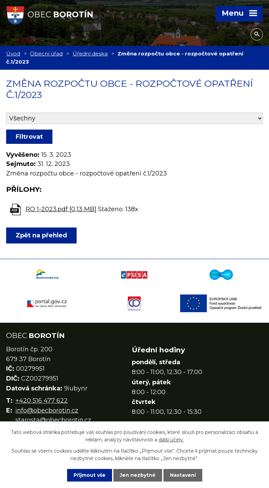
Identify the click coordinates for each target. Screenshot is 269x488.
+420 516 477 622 (41, 400)
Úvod (13, 53)
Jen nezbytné (138, 475)
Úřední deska (90, 53)
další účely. (171, 440)
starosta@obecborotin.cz (53, 420)
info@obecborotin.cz (46, 410)
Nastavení (183, 475)
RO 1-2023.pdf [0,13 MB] (61, 209)
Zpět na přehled (41, 235)
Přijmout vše (90, 475)
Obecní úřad (46, 53)
